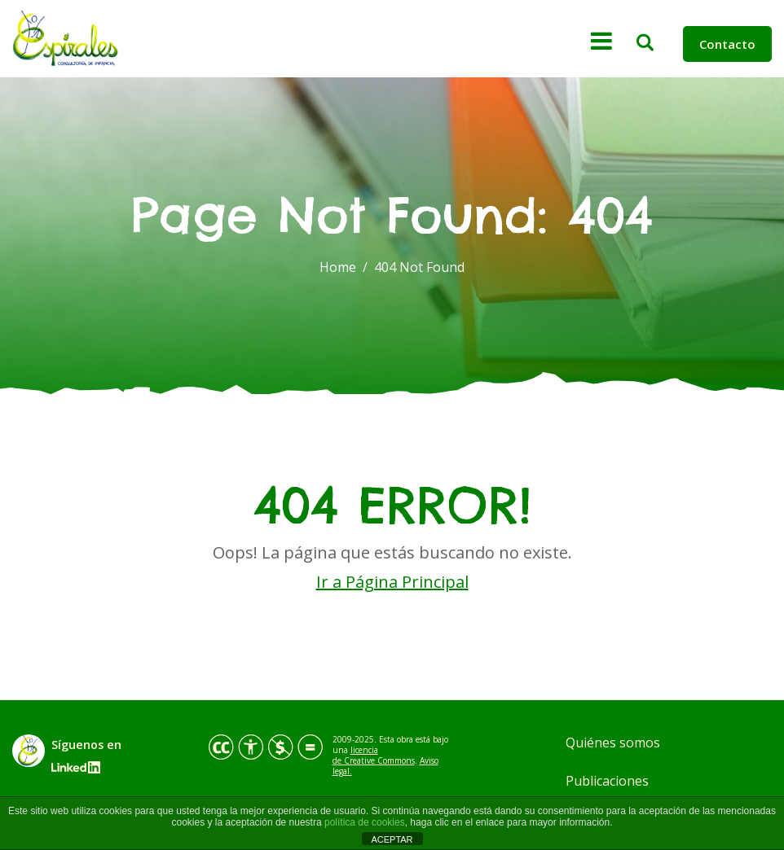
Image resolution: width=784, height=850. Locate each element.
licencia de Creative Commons (374, 755)
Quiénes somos (613, 742)
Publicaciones (607, 781)
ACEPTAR (391, 839)
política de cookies (364, 822)
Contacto (727, 44)
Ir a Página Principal (392, 582)
